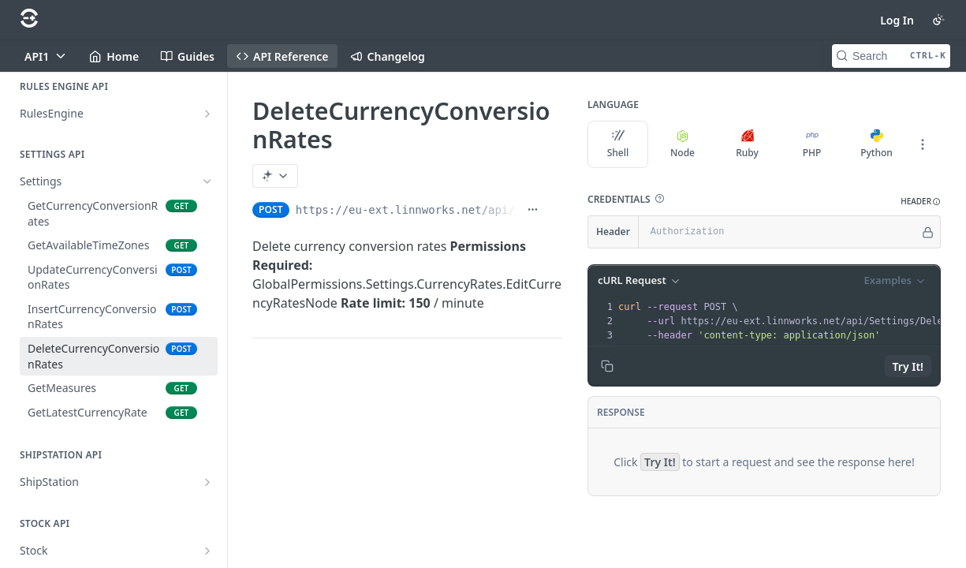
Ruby (747, 144)
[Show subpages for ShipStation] (207, 482)
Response (621, 412)
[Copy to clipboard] (607, 366)
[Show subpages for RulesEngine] (207, 113)
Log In (897, 20)
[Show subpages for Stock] (207, 550)
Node (682, 144)
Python (876, 144)
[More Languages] (922, 144)
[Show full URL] (532, 210)
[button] (659, 199)
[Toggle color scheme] (938, 20)
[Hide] (927, 232)
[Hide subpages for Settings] (207, 181)
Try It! (908, 366)
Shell (618, 144)
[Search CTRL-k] (891, 56)
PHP (812, 144)
